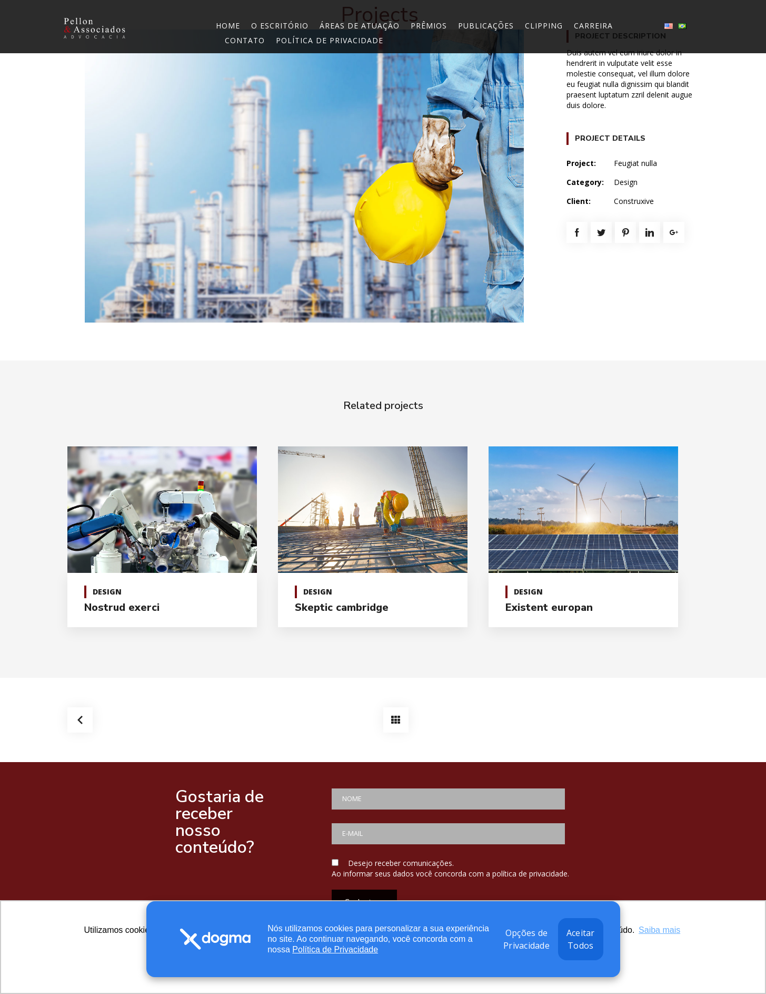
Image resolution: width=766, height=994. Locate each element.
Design (626, 182)
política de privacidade (530, 874)
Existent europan (549, 607)
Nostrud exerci (122, 607)
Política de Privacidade (335, 949)
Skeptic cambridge (342, 607)
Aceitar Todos (580, 939)
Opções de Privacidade (526, 939)
